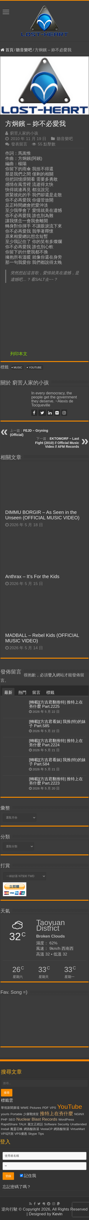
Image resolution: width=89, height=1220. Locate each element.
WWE (24, 1107)
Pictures (35, 1107)
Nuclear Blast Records (36, 1119)
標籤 (50, 692)
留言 (36, 692)
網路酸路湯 (31, 1129)
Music (18, 367)
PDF (45, 1107)
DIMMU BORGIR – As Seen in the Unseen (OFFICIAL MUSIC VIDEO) (42, 515)
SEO (12, 1119)
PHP (4, 1119)
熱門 (22, 692)
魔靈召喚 (16, 1129)
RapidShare (9, 1124)
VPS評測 (7, 1133)
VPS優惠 (20, 1133)
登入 (52, 675)
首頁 (7, 50)
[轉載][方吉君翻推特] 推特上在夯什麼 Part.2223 (56, 781)
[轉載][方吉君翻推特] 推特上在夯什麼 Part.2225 (56, 704)
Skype (32, 1133)
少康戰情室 (31, 1114)
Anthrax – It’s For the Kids (32, 576)
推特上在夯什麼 (56, 1113)
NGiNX (79, 1114)
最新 (8, 692)
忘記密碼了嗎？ (17, 1187)
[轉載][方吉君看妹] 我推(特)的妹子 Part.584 (57, 762)
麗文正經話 (35, 1124)
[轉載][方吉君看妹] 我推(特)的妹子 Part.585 (57, 723)
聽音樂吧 (24, 50)
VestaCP (46, 1129)
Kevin (57, 1214)
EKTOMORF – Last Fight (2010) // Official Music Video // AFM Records (57, 442)
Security (63, 1124)
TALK (22, 1124)
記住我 (28, 1175)
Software (50, 1124)
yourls (5, 1114)
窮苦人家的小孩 (24, 133)
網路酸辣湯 (61, 1129)
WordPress (66, 1119)
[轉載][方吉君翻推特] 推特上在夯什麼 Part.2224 (56, 742)
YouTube (35, 367)
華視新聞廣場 (10, 1107)
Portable (16, 1114)
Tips (41, 1133)
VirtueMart (77, 1129)
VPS (53, 1107)
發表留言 (19, 144)
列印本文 (18, 353)
